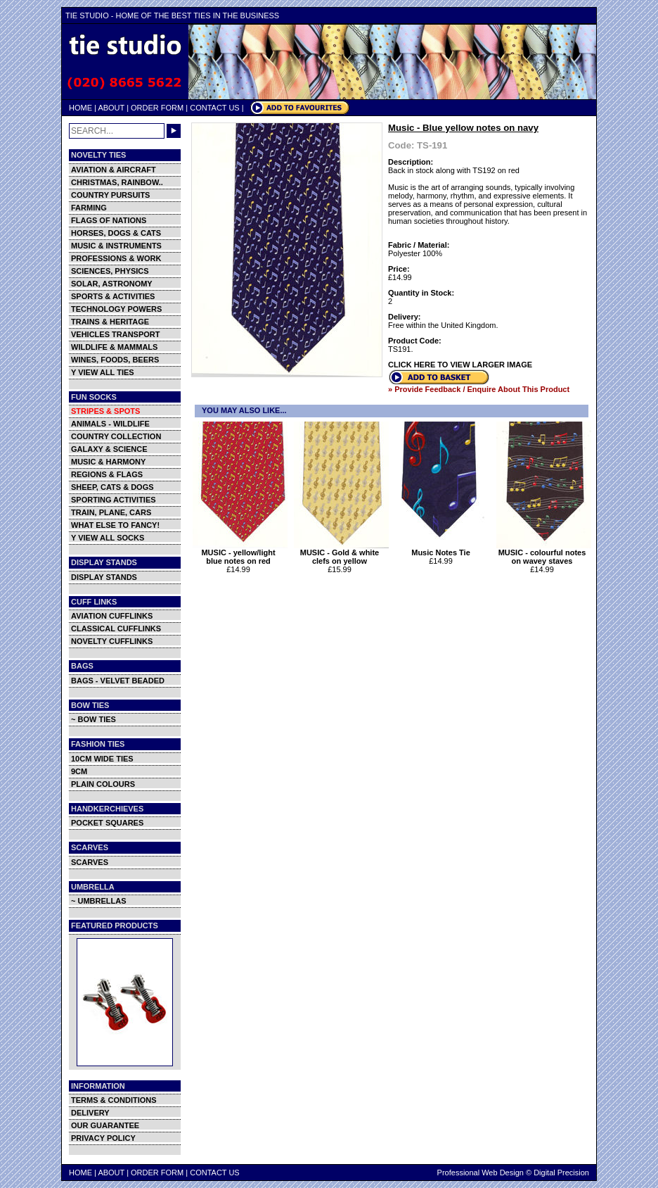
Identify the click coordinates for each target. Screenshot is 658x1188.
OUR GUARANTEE (105, 1125)
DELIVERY (90, 1112)
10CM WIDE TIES (102, 758)
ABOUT (111, 107)
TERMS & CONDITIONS (114, 1100)
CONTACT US (215, 107)
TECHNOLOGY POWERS (116, 309)
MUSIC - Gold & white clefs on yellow (341, 553)
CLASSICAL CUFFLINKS (116, 628)
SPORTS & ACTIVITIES (113, 296)
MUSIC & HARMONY (108, 461)
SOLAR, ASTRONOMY (112, 283)
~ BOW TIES (93, 719)
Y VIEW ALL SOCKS (107, 537)
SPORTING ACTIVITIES (113, 499)
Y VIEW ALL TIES (102, 372)
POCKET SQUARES (107, 823)
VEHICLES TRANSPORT (115, 334)
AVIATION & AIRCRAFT (113, 169)
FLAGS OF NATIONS (108, 220)
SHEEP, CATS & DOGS (112, 487)
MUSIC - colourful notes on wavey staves (543, 553)
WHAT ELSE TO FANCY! (115, 525)
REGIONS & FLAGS (107, 474)
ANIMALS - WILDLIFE (110, 423)
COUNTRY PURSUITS (110, 195)
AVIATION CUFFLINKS (112, 616)
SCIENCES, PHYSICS (110, 271)
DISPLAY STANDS (104, 577)
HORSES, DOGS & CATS (116, 233)
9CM (79, 771)
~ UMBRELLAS (99, 901)
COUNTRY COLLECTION (116, 436)
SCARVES (89, 862)
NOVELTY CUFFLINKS (112, 641)
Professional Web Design (480, 1172)
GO (174, 131)
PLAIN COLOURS (103, 784)
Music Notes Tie (442, 549)
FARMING (89, 207)
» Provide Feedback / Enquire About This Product (478, 389)
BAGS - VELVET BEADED (117, 680)
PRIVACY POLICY (103, 1138)
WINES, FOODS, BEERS (115, 359)
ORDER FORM (157, 107)
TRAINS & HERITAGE (110, 321)
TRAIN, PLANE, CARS (111, 512)
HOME (80, 107)
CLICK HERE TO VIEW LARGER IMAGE (460, 364)
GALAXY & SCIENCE (109, 449)
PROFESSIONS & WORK (116, 258)
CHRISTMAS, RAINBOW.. (117, 182)
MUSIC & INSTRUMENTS (116, 245)
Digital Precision (561, 1172)
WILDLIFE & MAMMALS (114, 347)
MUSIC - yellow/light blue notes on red (240, 553)
